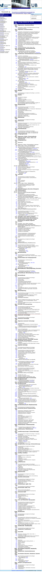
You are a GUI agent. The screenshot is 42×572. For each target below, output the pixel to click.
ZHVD (16, 153)
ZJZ (16, 232)
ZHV (16, 147)
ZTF (16, 486)
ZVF (16, 535)
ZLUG (16, 285)
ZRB (16, 447)
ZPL (16, 388)
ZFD (16, 58)
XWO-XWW (33, 271)
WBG (28, 163)
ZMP (16, 306)
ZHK (16, 127)
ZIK (16, 176)
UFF (29, 498)
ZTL (16, 495)
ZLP (16, 278)
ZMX (27, 251)
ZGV (16, 112)
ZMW (16, 312)
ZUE (16, 505)
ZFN (16, 73)
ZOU (16, 364)
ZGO (16, 108)
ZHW (16, 158)
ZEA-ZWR (2, 14)
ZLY (16, 288)
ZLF (16, 267)
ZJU (16, 227)
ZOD (16, 347)
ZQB (16, 418)
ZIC (16, 168)
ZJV (16, 228)
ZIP (16, 181)
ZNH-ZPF (2, 32)
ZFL (16, 67)
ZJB (37, 162)
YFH (27, 214)
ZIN (16, 179)
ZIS (16, 184)
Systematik (15, 9)
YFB (28, 265)
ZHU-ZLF (2, 27)
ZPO (16, 391)
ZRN (16, 456)
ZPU (16, 413)
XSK (29, 83)
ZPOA (16, 392)
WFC (29, 164)
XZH (26, 250)
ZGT (16, 110)
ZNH (16, 317)
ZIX (16, 187)
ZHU (16, 146)
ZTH (16, 490)
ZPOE (16, 401)
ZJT (16, 215)
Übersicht (2, 9)
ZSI (16, 470)
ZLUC (16, 283)
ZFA (16, 50)
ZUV (16, 522)
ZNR (16, 334)
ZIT (16, 185)
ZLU (16, 282)
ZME (16, 294)
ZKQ (16, 246)
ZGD (16, 98)
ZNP (25, 66)
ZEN (16, 39)
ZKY (16, 259)
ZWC (16, 558)
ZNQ (16, 333)
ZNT (16, 336)
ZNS (24, 332)
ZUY (16, 523)
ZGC (16, 97)
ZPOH (16, 395)
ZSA (16, 464)
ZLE (16, 266)
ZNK (16, 323)
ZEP (16, 41)
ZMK (16, 301)
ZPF (26, 248)
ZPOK (24, 387)
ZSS (16, 480)
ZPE (16, 375)
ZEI (16, 37)
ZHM (16, 131)
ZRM (16, 455)
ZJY (16, 231)
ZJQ (16, 213)
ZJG (16, 202)
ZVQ (16, 545)
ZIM (16, 178)
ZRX (16, 460)
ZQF (16, 421)
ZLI (16, 270)
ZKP (16, 245)
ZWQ (16, 567)
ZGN (16, 107)
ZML (16, 302)
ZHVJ (16, 156)
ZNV (16, 337)
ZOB (16, 343)
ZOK (16, 355)
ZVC (16, 534)
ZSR (16, 479)
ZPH (16, 380)
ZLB (16, 263)
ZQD (16, 420)
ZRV (16, 458)
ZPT (16, 412)
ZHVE (16, 154)
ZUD (16, 504)
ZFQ (16, 76)
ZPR (16, 410)
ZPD (16, 374)
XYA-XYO (32, 381)
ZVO (16, 544)
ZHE (16, 123)
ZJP (16, 212)
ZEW (16, 44)
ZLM (16, 277)
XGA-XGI (31, 59)
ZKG (16, 239)
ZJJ (16, 205)
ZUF (16, 506)
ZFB (16, 56)
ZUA (16, 502)
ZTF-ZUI (1, 44)
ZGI (16, 100)
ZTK (16, 494)
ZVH (16, 540)
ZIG (16, 172)
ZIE (16, 171)
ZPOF (16, 394)
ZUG (16, 507)
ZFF (16, 62)
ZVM (16, 543)
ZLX (16, 287)
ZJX (16, 230)
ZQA (16, 417)
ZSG (16, 468)
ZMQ (16, 307)
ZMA (16, 292)
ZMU (16, 309)
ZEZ (16, 47)
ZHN (16, 132)
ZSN (16, 474)
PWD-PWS (38, 52)
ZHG (16, 124)
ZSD (16, 467)
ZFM (16, 70)
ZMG (16, 296)
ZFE (16, 60)
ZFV (16, 86)
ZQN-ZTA (2, 41)
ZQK (16, 422)
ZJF (16, 201)
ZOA (16, 341)
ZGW (16, 113)
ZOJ (16, 354)
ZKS (16, 249)
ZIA (16, 166)
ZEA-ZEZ (2, 17)
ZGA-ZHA (2, 23)
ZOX (16, 369)
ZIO (16, 180)
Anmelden (6, 8)
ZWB (16, 556)
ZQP (16, 435)
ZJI (16, 204)
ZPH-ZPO (2, 34)
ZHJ (16, 126)
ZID (16, 169)
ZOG (16, 352)
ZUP (16, 518)
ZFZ (16, 89)
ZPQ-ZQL (2, 38)
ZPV (16, 414)
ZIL (16, 177)
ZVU (16, 547)
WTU (25, 79)
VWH (35, 71)
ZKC (16, 235)
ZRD (16, 448)
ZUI (16, 509)
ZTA (16, 482)
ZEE (16, 33)
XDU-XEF (34, 427)
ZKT (16, 254)
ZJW (16, 229)
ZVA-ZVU (2, 48)
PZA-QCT (35, 148)
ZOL (16, 356)
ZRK (16, 451)
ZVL (16, 542)
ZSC (16, 466)
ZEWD (16, 46)
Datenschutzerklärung (20, 570)
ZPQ (16, 407)
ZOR (16, 363)
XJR (26, 358)
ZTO (16, 497)
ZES (16, 42)
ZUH (16, 508)
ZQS (16, 438)
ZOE (16, 350)
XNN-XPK (25, 441)
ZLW (16, 286)
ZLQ (16, 279)
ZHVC (16, 150)
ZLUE (16, 284)
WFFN (26, 72)
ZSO (16, 475)
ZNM (16, 324)
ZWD (16, 559)
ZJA (16, 197)
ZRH (16, 450)
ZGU (16, 111)
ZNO (16, 329)
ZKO (16, 244)
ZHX (16, 159)
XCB (26, 82)
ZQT (16, 439)
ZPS (16, 411)
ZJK (16, 206)
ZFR (16, 80)
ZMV (16, 311)
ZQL (16, 423)
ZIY (16, 194)
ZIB (16, 167)
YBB (27, 78)
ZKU (16, 255)
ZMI (16, 299)
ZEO (16, 40)
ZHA (16, 116)
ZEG (16, 36)
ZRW (16, 459)
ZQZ (16, 442)
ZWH (16, 560)
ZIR (16, 182)
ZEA (16, 27)
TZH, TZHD (32, 152)
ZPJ (16, 384)
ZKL (16, 241)
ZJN (16, 211)
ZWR (16, 568)
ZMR (16, 308)
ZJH (16, 203)
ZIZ (16, 195)
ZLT (16, 281)
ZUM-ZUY (2, 46)
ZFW (16, 88)
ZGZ (16, 115)
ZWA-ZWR (2, 50)
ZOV (16, 368)
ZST (16, 481)
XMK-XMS (33, 262)
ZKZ (16, 260)
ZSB (16, 465)
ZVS (16, 546)
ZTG (16, 489)
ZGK (16, 101)
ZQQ (16, 437)
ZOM (16, 357)
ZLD (16, 264)
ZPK (16, 386)
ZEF (16, 35)
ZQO (16, 433)
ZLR (16, 280)
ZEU (16, 43)
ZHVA (16, 149)
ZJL (16, 208)
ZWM (33, 362)
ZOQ (16, 361)
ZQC (16, 419)
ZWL (16, 565)
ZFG (16, 63)
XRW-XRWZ (28, 161)
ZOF (16, 351)
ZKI (16, 240)
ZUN (16, 517)
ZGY (16, 114)
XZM (25, 403)
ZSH (16, 469)
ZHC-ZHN (2, 25)
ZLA (16, 261)
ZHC (16, 119)
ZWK (16, 564)
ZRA (16, 446)
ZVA (16, 528)
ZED (16, 31)
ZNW (16, 338)
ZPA (16, 370)
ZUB (16, 503)
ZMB (16, 293)
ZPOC (16, 393)
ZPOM (16, 399)
